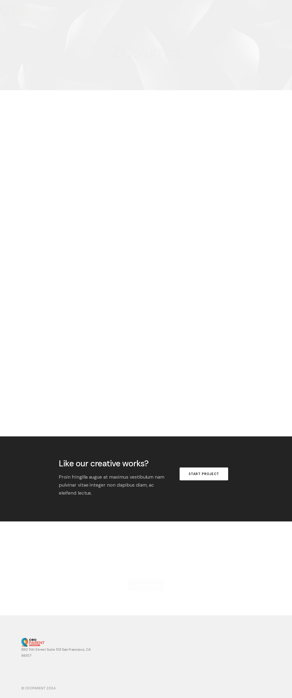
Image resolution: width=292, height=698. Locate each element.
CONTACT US (146, 585)
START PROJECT (204, 474)
